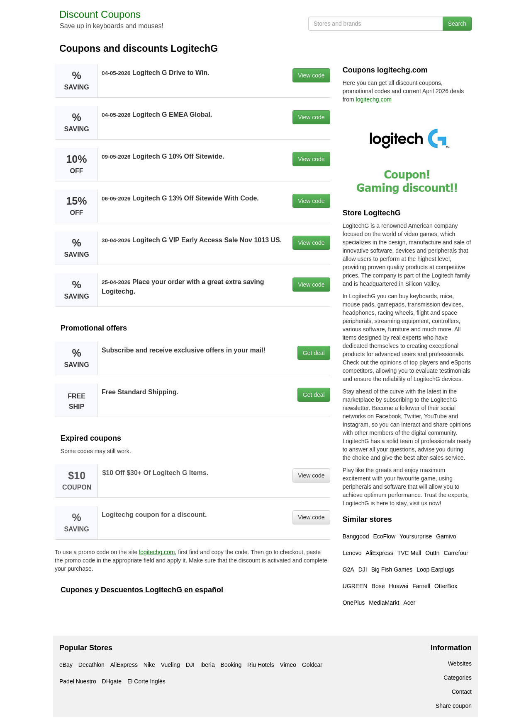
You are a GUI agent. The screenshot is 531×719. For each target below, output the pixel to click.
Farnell (421, 586)
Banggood (356, 536)
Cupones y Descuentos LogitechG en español (142, 590)
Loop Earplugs (435, 569)
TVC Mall (409, 553)
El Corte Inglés (146, 681)
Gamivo (446, 536)
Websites (460, 663)
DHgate (112, 681)
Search (457, 23)
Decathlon (91, 664)
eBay (66, 664)
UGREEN (355, 586)
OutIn (432, 553)
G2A (348, 569)
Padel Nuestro (77, 681)
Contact (462, 691)
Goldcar (312, 664)
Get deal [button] (314, 353)
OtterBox (445, 586)
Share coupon (454, 705)
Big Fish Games (392, 569)
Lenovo (352, 553)
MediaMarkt (384, 602)
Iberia (207, 664)
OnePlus (354, 602)
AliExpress (379, 553)
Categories (457, 677)
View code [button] (311, 75)
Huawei (398, 586)
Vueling (170, 664)
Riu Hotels (260, 664)
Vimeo (288, 664)
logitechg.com (157, 552)
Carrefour (456, 553)
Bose (378, 586)
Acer (410, 602)
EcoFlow (384, 536)
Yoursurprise (415, 536)
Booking (231, 664)
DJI (362, 569)
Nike (149, 664)
